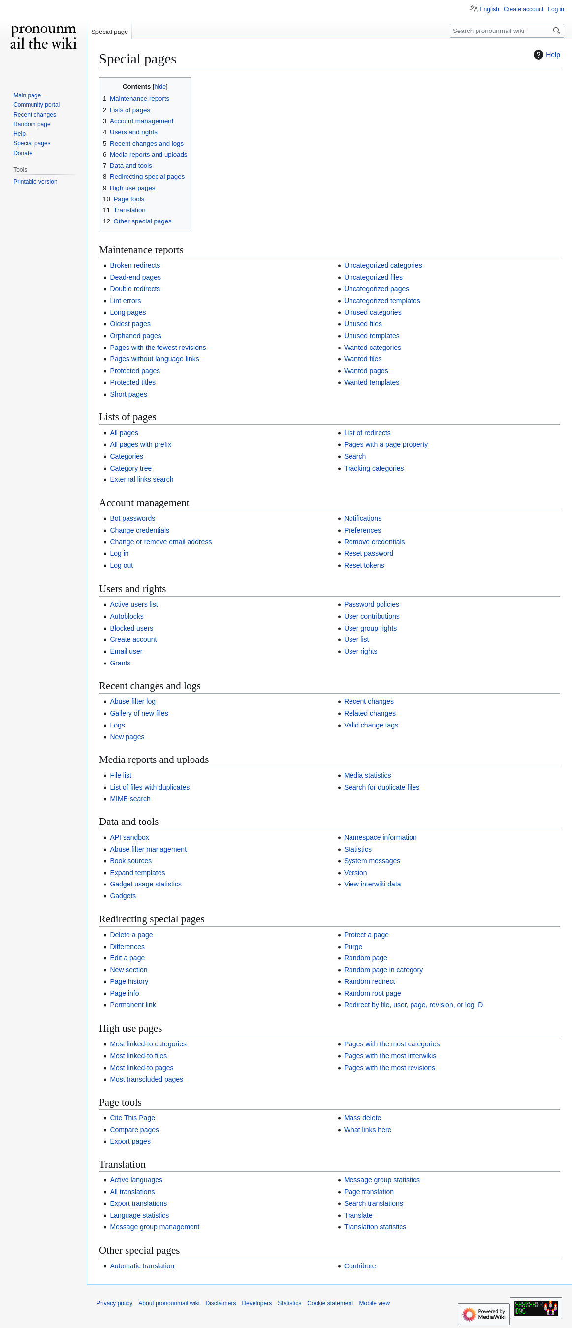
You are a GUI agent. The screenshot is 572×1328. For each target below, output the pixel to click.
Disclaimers (220, 1303)
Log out (121, 565)
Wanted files (363, 359)
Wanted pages (366, 371)
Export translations (138, 1203)
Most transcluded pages (146, 1079)
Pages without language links (154, 359)
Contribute (360, 1266)
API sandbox (129, 837)
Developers (257, 1303)
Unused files (363, 324)
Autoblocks (126, 616)
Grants (120, 663)
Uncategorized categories (383, 265)
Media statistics (367, 775)
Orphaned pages (135, 336)
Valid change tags (371, 725)
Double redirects (135, 289)
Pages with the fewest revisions (158, 347)
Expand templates (137, 873)
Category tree (131, 468)
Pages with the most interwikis (390, 1056)
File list (120, 775)
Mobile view (374, 1303)
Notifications (362, 518)
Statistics (358, 849)
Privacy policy (114, 1303)
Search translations (373, 1203)
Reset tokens (364, 565)
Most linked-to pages (141, 1068)
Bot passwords (132, 518)
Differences (127, 946)
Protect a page (366, 935)
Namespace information (380, 837)
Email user (126, 651)
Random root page (372, 993)
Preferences (362, 530)
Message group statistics (382, 1180)
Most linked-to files (138, 1056)
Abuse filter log (133, 701)
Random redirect (369, 981)
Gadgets (123, 896)
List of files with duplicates (150, 787)
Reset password (368, 553)
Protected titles (133, 382)
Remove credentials (374, 542)
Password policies (371, 604)
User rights (361, 651)
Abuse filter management (148, 849)
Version (355, 873)
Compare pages (134, 1130)
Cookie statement (330, 1303)
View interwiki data (372, 884)
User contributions (372, 616)
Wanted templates (371, 382)
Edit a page (127, 958)
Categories (126, 456)
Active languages (136, 1180)
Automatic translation (142, 1266)
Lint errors (125, 301)
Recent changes (369, 701)
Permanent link (133, 1005)
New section (128, 970)
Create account (133, 639)
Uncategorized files (373, 277)
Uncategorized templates (382, 301)
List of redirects (367, 433)
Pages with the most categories (392, 1044)
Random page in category (383, 970)
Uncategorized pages (376, 289)
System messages (372, 861)
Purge (353, 946)
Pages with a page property (386, 444)
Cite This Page (132, 1118)
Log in (119, 553)
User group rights (370, 628)
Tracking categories (374, 468)
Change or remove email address (161, 542)
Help (545, 55)
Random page (365, 958)
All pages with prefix (140, 444)
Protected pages (135, 371)
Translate (358, 1215)
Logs (117, 725)
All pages (124, 433)
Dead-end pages (135, 277)
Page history (129, 981)
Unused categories (373, 312)
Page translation (369, 1192)
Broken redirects (135, 265)
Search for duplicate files (381, 787)
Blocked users (131, 628)
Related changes (370, 713)
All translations (132, 1192)
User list (356, 639)
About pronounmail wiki (168, 1303)
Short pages (128, 394)
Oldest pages (130, 324)
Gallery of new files (139, 713)
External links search (141, 479)
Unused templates (372, 336)
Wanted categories (372, 347)
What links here (367, 1130)
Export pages (130, 1141)
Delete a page (131, 935)
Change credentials (139, 530)
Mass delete (362, 1118)
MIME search (130, 799)
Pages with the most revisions (389, 1068)
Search (355, 456)
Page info (124, 993)
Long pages (128, 312)
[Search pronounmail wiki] (507, 31)
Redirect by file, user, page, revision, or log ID (413, 1005)
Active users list (134, 604)
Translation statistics (375, 1227)
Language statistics (139, 1215)
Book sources (131, 861)
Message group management (154, 1227)
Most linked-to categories (148, 1044)
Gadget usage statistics (146, 884)
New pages (127, 737)
